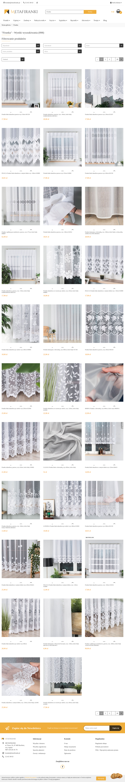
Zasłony (27, 20)
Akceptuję (101, 778)
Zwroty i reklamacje (39, 753)
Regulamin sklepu (101, 743)
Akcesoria (86, 20)
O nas (66, 743)
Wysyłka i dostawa (39, 743)
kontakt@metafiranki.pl (12, 753)
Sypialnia (63, 20)
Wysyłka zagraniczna (39, 747)
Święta (97, 20)
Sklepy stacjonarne (70, 747)
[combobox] (21, 45)
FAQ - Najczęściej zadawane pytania (106, 750)
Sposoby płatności (38, 750)
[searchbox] (19, 46)
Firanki (6, 20)
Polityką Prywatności (30, 777)
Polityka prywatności (102, 747)
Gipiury (16, 20)
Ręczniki (74, 20)
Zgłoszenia (67, 753)
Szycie (52, 20)
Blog (105, 20)
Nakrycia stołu (40, 20)
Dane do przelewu (69, 750)
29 (117, 59)
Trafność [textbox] (5, 59)
